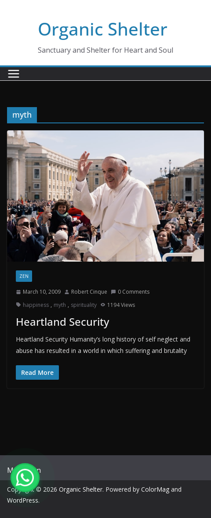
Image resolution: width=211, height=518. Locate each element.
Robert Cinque (89, 291)
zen (24, 276)
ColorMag (155, 489)
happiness (36, 305)
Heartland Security (62, 321)
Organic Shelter (102, 29)
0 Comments (130, 291)
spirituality (84, 305)
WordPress (22, 500)
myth (60, 305)
